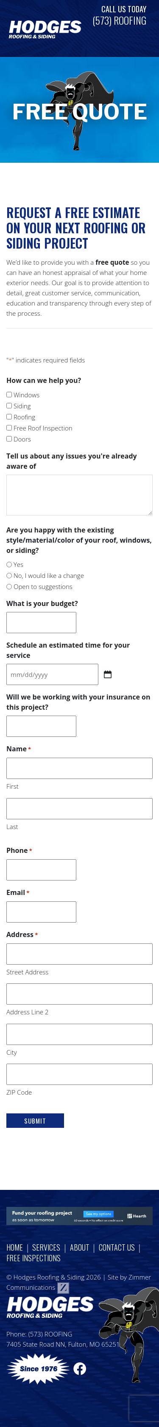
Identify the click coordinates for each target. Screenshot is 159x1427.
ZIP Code (19, 1092)
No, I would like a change (49, 575)
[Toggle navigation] (134, 28)
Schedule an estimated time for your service (68, 650)
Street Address (27, 972)
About (79, 1247)
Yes (18, 564)
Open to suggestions (43, 586)
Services (46, 1247)
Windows (26, 395)
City (11, 1052)
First (12, 786)
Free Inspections (33, 1257)
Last (12, 826)
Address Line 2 (27, 1012)
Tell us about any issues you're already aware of (71, 461)
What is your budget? (42, 603)
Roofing (24, 417)
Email (17, 893)
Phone (19, 851)
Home (14, 1247)
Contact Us (117, 1247)
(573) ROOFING (119, 20)
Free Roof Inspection (43, 428)
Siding (22, 406)
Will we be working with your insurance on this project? (78, 702)
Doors (22, 439)
